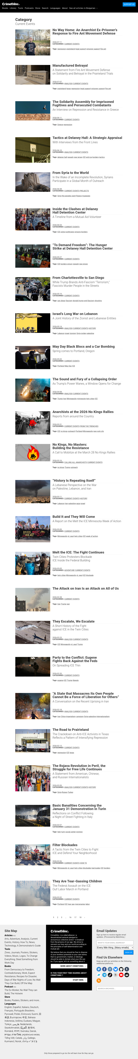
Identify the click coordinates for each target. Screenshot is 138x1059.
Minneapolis (72, 399)
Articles (9, 935)
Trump (60, 399)
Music (15, 956)
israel (67, 333)
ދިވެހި (25, 1038)
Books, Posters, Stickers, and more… (22, 1000)
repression (61, 49)
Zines (7, 952)
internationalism (103, 716)
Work (24, 973)
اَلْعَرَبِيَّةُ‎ (23, 1027)
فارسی (15, 1024)
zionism (73, 333)
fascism (69, 301)
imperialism (71, 716)
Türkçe (8, 1024)
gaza (78, 503)
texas (68, 89)
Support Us (129, 4)
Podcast (9, 986)
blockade (90, 575)
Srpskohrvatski (12, 1027)
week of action (92, 536)
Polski (17, 1014)
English (8, 1007)
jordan (83, 333)
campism (80, 716)
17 (76, 917)
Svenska (24, 1031)
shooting (98, 301)
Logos (22, 956)
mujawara (86, 196)
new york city (98, 431)
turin (63, 832)
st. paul (71, 536)
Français (9, 1010)
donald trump (78, 301)
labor (88, 904)
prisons (78, 232)
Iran (64, 399)
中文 (24, 1017)
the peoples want (69, 196)
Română (9, 1031)
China (63, 716)
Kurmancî (9, 1041)
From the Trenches (89, 426)
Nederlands (26, 1024)
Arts (7, 938)
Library (13, 8)
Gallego (31, 1038)
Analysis (68, 84)
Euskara (28, 1020)
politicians (70, 232)
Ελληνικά (26, 1014)
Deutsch (34, 1007)
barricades (96, 868)
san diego (61, 301)
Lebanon (61, 333)
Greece (60, 125)
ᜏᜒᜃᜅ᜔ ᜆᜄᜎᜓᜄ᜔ (29, 1041)
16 (71, 917)
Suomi (35, 1014)
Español (17, 1007)
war (68, 604)
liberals (76, 680)
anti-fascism (89, 301)
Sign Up (128, 952)
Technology (10, 945)
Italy (59, 832)
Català (19, 1038)
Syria (59, 196)
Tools (20, 8)
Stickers (33, 952)
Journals (15, 952)
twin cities (90, 399)
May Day (68, 366)
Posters (24, 952)
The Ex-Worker (12, 990)
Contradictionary (13, 973)
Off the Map (26, 983)
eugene (60, 680)
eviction (79, 832)
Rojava (79, 196)
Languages (55, 8)
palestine (90, 333)
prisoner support (93, 49)
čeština (19, 1020)
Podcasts (29, 8)
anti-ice (89, 157)
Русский (9, 1014)
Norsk (18, 1041)
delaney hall (62, 157)
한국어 (31, 1027)
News (32, 942)
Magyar (36, 1020)
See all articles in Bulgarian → (83, 8)
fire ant (103, 49)
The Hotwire (17, 993)
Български (15, 1017)
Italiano (25, 1007)
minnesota (81, 399)
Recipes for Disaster (27, 976)
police (63, 232)
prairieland (70, 49)
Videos (8, 956)
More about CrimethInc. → (73, 966)
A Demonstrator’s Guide (29, 945)
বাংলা (16, 1031)
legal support (81, 49)
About (65, 8)
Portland (60, 366)
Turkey (70, 792)
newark (70, 157)
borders (95, 157)
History (92, 328)
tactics (102, 157)
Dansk (33, 1031)
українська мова (30, 1034)
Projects (84, 191)
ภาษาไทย (16, 1034)
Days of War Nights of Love (18, 979)
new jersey (78, 157)
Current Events (71, 44)
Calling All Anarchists (75, 462)
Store (37, 8)
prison (69, 264)
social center (70, 832)
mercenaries (80, 904)
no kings (64, 431)
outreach (71, 431)
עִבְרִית (8, 1034)
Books (5, 8)
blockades (87, 868)
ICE (84, 157)
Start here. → (79, 980)
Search (45, 8)
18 (81, 917)
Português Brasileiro (24, 1010)
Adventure (69, 570)
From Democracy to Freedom (19, 969)
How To (83, 863)
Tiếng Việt (10, 1038)
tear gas (71, 904)
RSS (14, 935)
